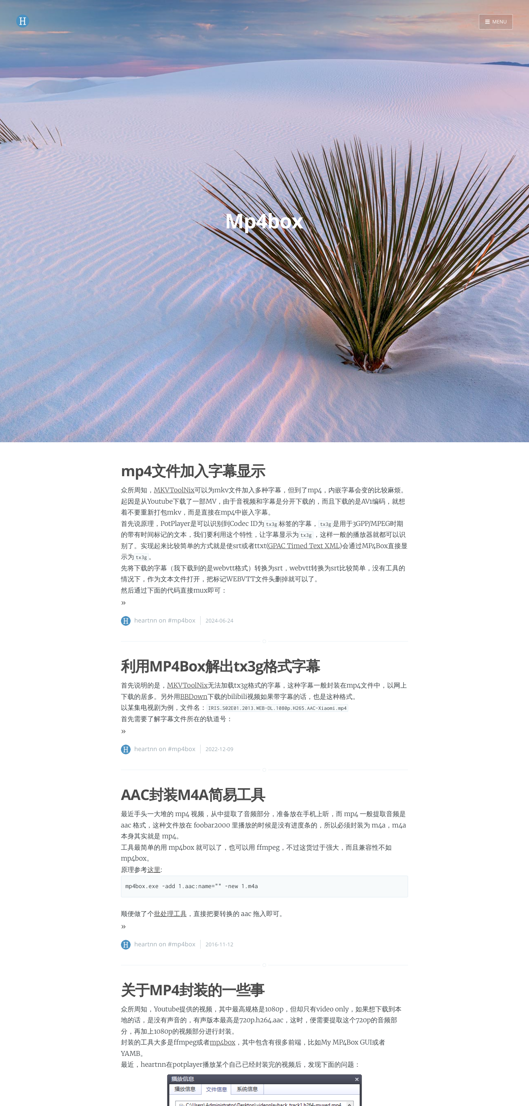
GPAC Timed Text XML (303, 546)
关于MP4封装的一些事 (192, 990)
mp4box (222, 1042)
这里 (154, 870)
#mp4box (181, 620)
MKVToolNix (174, 490)
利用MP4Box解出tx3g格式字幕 (220, 666)
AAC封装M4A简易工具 (193, 794)
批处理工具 (170, 914)
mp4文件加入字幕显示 (193, 471)
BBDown (193, 697)
